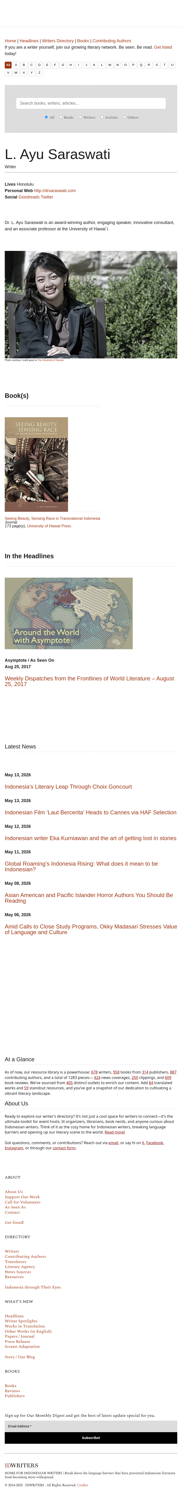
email (113, 1142)
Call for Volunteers (23, 1202)
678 (94, 1072)
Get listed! (14, 1222)
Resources (14, 1277)
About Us (14, 1192)
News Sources (18, 1272)
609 (168, 1077)
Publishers (15, 1396)
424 (97, 1077)
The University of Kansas (50, 360)
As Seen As (15, 1207)
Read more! (115, 1132)
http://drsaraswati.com (55, 190)
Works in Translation (25, 1326)
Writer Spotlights (21, 1321)
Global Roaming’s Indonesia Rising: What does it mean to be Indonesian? (81, 866)
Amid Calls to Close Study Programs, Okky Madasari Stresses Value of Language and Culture (91, 929)
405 (69, 1082)
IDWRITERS (91, 10)
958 (116, 1072)
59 (26, 1088)
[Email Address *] (91, 1426)
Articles (109, 117)
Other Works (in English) (28, 1331)
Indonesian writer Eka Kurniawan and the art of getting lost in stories (90, 838)
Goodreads (29, 197)
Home (10, 41)
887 (173, 1072)
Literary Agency (20, 1266)
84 (151, 1082)
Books (83, 41)
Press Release (17, 1341)
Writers (87, 117)
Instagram (14, 1148)
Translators (15, 1262)
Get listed (163, 47)
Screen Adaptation (22, 1346)
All (8, 65)
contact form (64, 1148)
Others (130, 117)
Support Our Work (22, 1197)
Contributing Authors (112, 41)
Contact (12, 1212)
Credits (82, 1485)
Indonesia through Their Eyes (33, 1287)
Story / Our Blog (20, 1357)
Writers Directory (58, 41)
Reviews (12, 1391)
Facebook (154, 1142)
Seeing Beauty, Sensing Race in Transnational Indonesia (52, 518)
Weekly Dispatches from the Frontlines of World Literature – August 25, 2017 (89, 681)
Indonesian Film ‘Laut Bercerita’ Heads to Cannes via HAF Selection (91, 812)
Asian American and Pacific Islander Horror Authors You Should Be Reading (89, 898)
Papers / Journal (19, 1336)
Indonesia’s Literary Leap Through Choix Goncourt (68, 786)
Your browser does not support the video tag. (91, 995)
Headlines (29, 41)
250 (135, 1077)
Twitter (47, 197)
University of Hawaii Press (49, 526)
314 (145, 1072)
